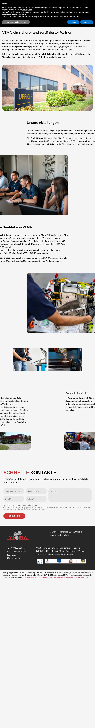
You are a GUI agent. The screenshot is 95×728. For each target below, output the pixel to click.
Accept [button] (86, 22)
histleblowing (44, 547)
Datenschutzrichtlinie (61, 547)
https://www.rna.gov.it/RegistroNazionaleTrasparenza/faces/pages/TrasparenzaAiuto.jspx (58, 577)
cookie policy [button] (26, 10)
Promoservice (67, 554)
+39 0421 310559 (17, 547)
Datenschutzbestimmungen (27, 505)
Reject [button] (73, 22)
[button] (92, 4)
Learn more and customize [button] (16, 22)
